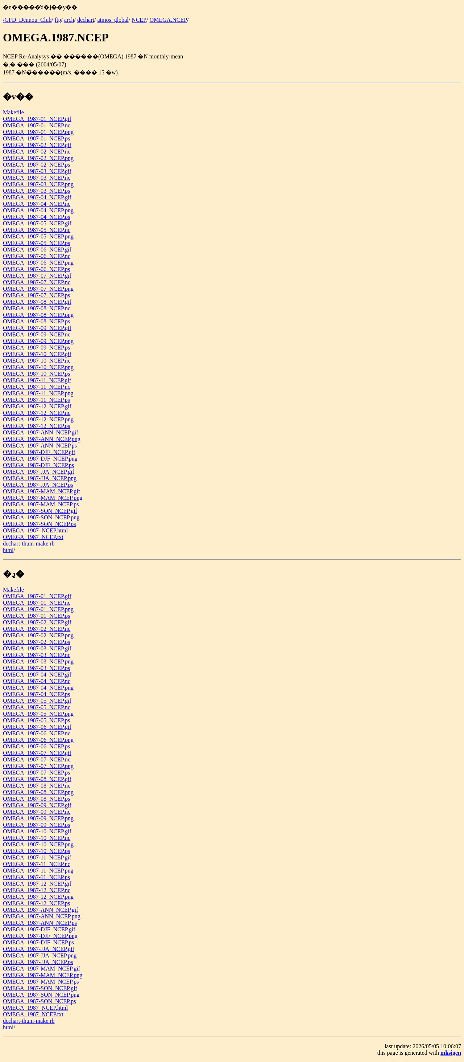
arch (69, 20)
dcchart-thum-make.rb (29, 543)
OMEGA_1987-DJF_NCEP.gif (39, 452)
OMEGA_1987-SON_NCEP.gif (40, 511)
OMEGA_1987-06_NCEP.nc (36, 256)
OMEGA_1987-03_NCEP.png (38, 184)
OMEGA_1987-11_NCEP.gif (37, 380)
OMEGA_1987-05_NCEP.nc (36, 230)
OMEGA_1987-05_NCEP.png (38, 236)
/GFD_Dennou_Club (27, 20)
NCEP (139, 20)
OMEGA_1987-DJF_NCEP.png (40, 459)
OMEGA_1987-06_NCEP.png (38, 263)
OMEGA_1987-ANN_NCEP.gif (40, 432)
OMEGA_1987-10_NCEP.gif (37, 354)
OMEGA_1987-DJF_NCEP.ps (38, 465)
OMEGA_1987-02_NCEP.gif (37, 145)
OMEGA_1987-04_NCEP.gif (37, 197)
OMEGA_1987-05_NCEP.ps (36, 243)
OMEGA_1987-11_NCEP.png (38, 393)
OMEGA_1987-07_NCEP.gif (37, 276)
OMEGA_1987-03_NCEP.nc (36, 178)
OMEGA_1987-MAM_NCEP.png (42, 498)
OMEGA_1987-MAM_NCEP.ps (41, 504)
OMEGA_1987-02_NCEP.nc (36, 151)
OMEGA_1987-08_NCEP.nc (36, 308)
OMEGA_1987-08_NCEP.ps (36, 321)
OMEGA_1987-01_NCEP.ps (36, 138)
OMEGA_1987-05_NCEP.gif (37, 223)
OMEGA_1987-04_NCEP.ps (36, 217)
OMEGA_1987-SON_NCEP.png (41, 517)
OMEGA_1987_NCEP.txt (33, 537)
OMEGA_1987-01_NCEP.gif (37, 119)
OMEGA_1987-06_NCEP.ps (36, 269)
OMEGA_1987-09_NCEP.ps (36, 347)
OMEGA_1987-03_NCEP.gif (37, 171)
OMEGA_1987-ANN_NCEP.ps (40, 445)
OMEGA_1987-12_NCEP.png (38, 419)
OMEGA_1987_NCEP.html (35, 530)
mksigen (450, 1053)
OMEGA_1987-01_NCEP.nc (36, 125)
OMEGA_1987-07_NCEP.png (38, 289)
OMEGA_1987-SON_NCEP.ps (39, 524)
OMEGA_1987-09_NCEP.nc (36, 334)
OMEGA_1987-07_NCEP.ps (36, 295)
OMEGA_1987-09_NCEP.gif (37, 328)
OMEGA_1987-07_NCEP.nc (36, 282)
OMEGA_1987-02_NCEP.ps (36, 165)
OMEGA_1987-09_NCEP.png (38, 341)
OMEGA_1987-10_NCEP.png (38, 367)
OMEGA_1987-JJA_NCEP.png (39, 478)
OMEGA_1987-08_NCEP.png (38, 315)
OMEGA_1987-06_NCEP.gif (37, 249)
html (8, 550)
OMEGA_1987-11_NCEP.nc (36, 387)
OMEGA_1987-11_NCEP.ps (36, 400)
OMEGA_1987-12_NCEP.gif (37, 406)
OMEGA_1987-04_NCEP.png (38, 210)
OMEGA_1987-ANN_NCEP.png (41, 439)
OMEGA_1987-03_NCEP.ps (36, 191)
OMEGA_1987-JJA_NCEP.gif (38, 472)
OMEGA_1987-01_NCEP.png (38, 132)
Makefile (13, 112)
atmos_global (112, 20)
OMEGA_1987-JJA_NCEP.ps (38, 485)
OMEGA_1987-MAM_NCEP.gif (41, 491)
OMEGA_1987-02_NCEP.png (38, 158)
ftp (58, 20)
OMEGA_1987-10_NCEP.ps (36, 374)
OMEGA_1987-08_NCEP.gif (37, 302)
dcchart (85, 20)
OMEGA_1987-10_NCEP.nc (36, 361)
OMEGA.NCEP (168, 20)
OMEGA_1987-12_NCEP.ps (36, 426)
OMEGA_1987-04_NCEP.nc (36, 204)
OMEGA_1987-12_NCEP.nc (36, 413)
